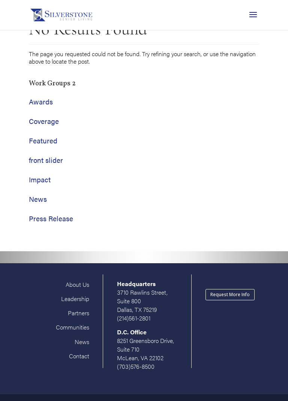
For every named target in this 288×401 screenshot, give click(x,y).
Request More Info (230, 294)
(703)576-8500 (135, 366)
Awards (41, 102)
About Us (77, 284)
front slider (46, 160)
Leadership (75, 298)
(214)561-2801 (133, 318)
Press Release (51, 218)
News (38, 199)
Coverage (44, 121)
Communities (72, 327)
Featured (43, 141)
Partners (78, 313)
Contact (79, 356)
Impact (40, 179)
